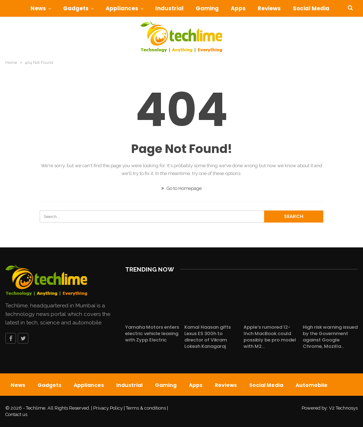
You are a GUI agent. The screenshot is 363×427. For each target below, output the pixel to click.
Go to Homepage (181, 188)
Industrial (177, 8)
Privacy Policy (108, 408)
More (312, 8)
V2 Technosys (343, 408)
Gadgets (81, 8)
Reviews (280, 8)
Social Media (266, 385)
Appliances (128, 8)
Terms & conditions (146, 408)
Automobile (312, 385)
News (43, 8)
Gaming (216, 8)
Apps (248, 8)
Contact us (16, 414)
